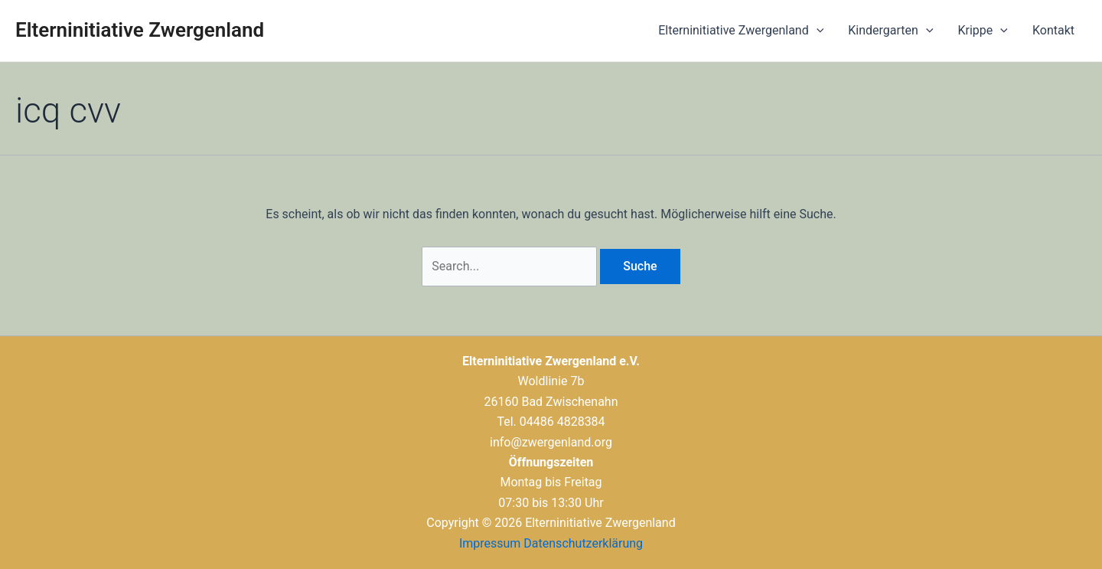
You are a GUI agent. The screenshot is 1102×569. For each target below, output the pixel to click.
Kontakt (1053, 30)
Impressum (490, 543)
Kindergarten (890, 30)
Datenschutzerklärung (583, 543)
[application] (816, 30)
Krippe (983, 30)
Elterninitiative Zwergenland (139, 29)
